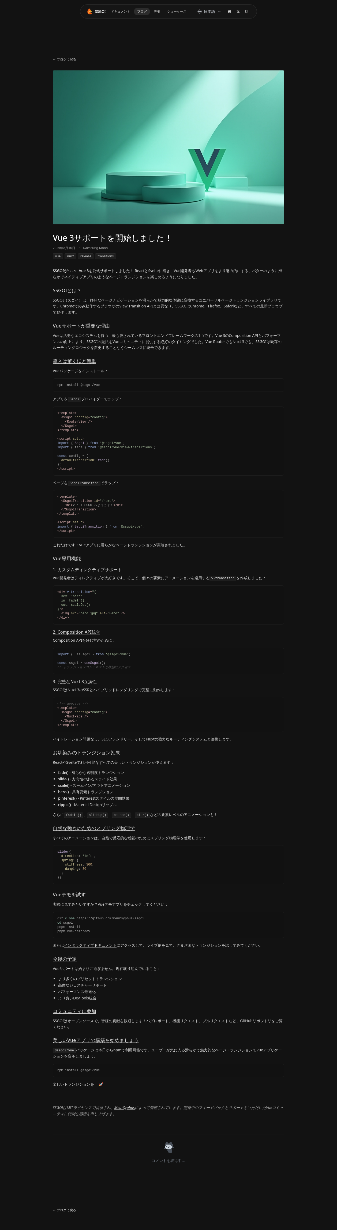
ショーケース (176, 11)
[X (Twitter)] (238, 11)
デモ (157, 11)
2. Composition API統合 (76, 632)
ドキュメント (120, 11)
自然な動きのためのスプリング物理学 (94, 828)
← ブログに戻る (64, 59)
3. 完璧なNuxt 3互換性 (75, 681)
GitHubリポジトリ (255, 1020)
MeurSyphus (124, 1107)
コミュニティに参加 (74, 1011)
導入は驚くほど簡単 (74, 361)
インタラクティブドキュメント (90, 945)
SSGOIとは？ (67, 290)
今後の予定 (65, 959)
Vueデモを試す (69, 894)
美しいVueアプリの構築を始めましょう (96, 1040)
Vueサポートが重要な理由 (81, 325)
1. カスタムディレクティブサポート (87, 570)
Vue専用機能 (67, 558)
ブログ (142, 11)
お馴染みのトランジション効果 (86, 752)
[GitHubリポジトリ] (246, 11)
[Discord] (229, 11)
